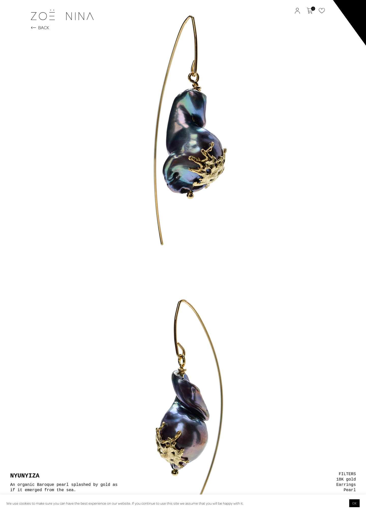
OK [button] (354, 503)
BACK (43, 27)
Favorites (322, 11)
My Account (297, 11)
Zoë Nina (20, 27)
